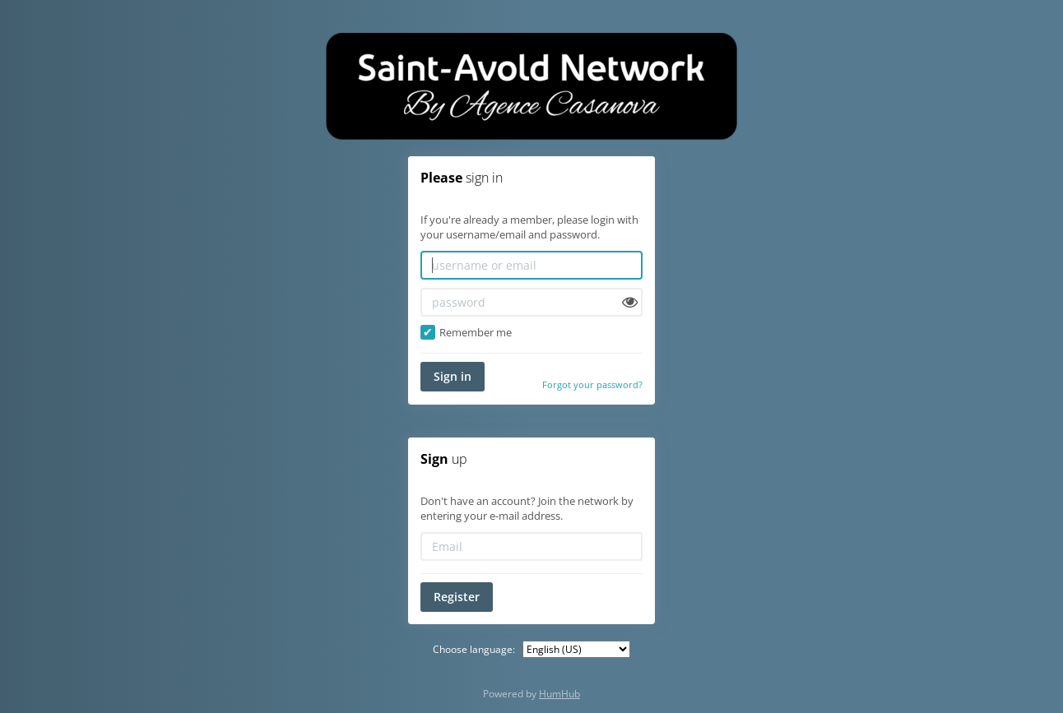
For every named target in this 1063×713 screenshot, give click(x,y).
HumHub (559, 694)
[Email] (531, 546)
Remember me (466, 332)
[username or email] (531, 265)
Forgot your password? (592, 384)
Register (457, 596)
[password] (531, 302)
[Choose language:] (576, 649)
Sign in (452, 376)
